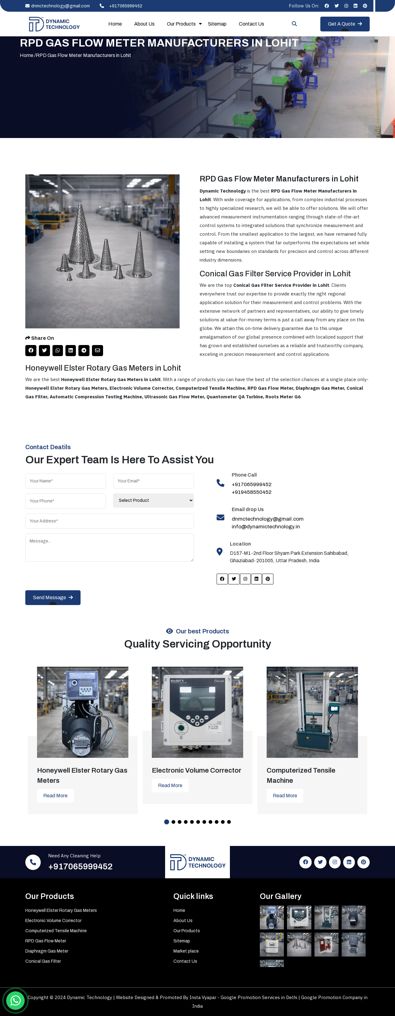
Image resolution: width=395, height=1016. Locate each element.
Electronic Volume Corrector (53, 920)
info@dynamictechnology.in (266, 527)
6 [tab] (198, 822)
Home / (28, 55)
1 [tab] (166, 821)
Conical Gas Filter (43, 961)
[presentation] (72, 578)
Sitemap (217, 23)
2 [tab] (173, 822)
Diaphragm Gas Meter (46, 951)
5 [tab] (192, 822)
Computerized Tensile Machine (56, 931)
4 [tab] (186, 822)
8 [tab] (210, 822)
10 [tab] (223, 822)
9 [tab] (216, 822)
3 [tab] (179, 822)
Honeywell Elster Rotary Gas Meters (61, 910)
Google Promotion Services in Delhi (259, 997)
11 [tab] (229, 822)
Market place (186, 951)
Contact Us (251, 23)
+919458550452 (252, 492)
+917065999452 (119, 6)
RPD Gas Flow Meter (45, 941)
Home (115, 23)
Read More (55, 795)
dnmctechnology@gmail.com (57, 6)
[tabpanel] (83, 735)
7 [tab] (204, 822)
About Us (144, 23)
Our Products (181, 23)
